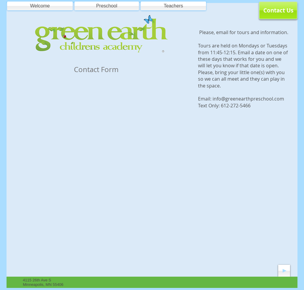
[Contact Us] (278, 10)
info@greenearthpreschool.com (248, 98)
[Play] (284, 271)
